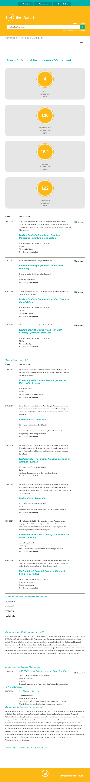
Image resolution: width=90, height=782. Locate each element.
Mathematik (53, 645)
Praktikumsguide (72, 726)
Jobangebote (34, 737)
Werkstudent (11, 38)
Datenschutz (77, 776)
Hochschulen (62, 4)
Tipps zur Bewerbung (20, 714)
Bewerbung (32, 642)
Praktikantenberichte (58, 711)
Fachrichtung (25, 38)
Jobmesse (72, 731)
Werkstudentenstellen (26, 720)
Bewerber (26, 4)
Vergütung (55, 723)
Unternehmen (43, 4)
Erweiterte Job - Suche (74, 31)
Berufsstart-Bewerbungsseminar (57, 714)
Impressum (65, 776)
